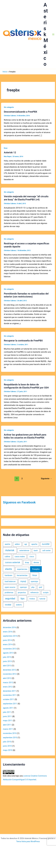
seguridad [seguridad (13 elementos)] (10, 598)
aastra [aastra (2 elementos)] (7, 544)
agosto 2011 (8, 708)
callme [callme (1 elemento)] (7, 557)
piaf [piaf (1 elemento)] (40, 587)
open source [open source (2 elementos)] (10, 587)
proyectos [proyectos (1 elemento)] (22, 592)
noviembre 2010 (10, 733)
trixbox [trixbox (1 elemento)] (32, 599)
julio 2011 (7, 712)
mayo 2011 (7, 720)
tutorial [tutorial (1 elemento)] (42, 599)
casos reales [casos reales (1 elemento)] (20, 557)
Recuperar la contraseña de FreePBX (23, 340)
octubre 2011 (8, 699)
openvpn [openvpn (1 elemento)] (23, 587)
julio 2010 (7, 742)
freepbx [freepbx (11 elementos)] (36, 569)
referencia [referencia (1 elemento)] (34, 592)
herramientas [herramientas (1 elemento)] (22, 575)
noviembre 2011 (10, 695)
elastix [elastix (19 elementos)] (8, 569)
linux (5, 148)
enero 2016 (7, 632)
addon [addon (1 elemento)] (17, 544)
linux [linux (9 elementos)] (34, 575)
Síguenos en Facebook (19, 502)
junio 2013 (7, 661)
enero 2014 (7, 644)
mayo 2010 (7, 750)
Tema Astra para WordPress (28, 841)
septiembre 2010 (10, 737)
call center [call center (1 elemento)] (46, 550)
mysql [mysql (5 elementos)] (23, 581)
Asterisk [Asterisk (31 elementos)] (9, 550)
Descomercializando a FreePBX (20, 111)
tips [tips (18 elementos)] (22, 598)
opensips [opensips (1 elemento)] (34, 581)
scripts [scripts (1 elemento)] (45, 592)
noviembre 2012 (10, 674)
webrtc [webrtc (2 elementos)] (19, 605)
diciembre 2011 (9, 691)
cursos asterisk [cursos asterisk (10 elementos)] (12, 562)
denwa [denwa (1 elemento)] (36, 562)
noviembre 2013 (10, 649)
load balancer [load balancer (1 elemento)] (10, 581)
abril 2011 (7, 725)
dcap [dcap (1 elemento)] (27, 562)
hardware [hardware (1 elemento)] (8, 575)
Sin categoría (9, 107)
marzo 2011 (8, 729)
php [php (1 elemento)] (32, 587)
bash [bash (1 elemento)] (36, 550)
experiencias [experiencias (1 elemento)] (22, 569)
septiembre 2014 (10, 636)
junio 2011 (7, 716)
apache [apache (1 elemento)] (34, 544)
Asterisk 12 (10, 152)
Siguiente (46, 478)
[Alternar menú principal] (53, 34)
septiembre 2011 (10, 703)
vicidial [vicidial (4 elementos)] (8, 604)
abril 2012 (7, 678)
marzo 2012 (8, 682)
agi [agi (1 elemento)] (25, 544)
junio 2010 (7, 746)
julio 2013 (7, 657)
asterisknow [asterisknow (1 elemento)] (24, 550)
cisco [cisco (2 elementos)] (31, 556)
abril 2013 (7, 665)
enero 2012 (7, 687)
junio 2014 (7, 640)
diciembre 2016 (9, 627)
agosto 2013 (8, 653)
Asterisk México (46, 34)
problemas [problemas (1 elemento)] (9, 592)
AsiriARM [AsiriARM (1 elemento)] (45, 544)
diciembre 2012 (9, 670)
